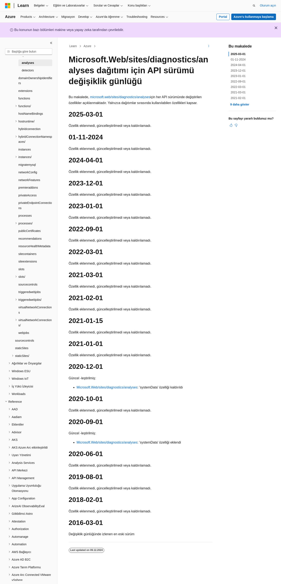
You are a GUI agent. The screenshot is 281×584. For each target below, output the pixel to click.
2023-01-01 (238, 76)
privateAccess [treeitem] (27, 195)
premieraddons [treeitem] (28, 187)
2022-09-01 (238, 81)
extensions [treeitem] (25, 91)
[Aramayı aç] (254, 5)
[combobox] (28, 51)
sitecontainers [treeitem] (27, 254)
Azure (87, 46)
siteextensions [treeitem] (27, 261)
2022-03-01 (238, 87)
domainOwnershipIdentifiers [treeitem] (35, 80)
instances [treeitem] (24, 149)
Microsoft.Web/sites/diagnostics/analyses (107, 387)
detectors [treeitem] (28, 70)
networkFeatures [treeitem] (29, 180)
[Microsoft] (7, 5)
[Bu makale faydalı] (231, 125)
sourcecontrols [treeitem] (27, 284)
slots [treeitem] (21, 269)
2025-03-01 (238, 54)
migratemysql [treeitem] (27, 164)
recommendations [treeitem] (30, 238)
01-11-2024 (238, 59)
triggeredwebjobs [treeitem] (29, 292)
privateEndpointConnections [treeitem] (35, 205)
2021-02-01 (238, 98)
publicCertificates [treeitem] (29, 231)
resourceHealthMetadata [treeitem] (34, 246)
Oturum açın (268, 5)
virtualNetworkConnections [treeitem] (35, 310)
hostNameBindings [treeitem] (30, 113)
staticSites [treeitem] (21, 348)
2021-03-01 (238, 92)
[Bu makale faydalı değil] (236, 125)
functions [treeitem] (24, 98)
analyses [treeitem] (28, 62)
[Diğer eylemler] (208, 46)
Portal (223, 16)
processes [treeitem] (25, 215)
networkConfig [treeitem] (27, 172)
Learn (73, 46)
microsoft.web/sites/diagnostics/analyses (120, 97)
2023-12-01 (238, 70)
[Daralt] (51, 43)
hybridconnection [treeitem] (29, 129)
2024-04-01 (238, 65)
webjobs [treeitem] (23, 332)
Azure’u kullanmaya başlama (253, 16)
